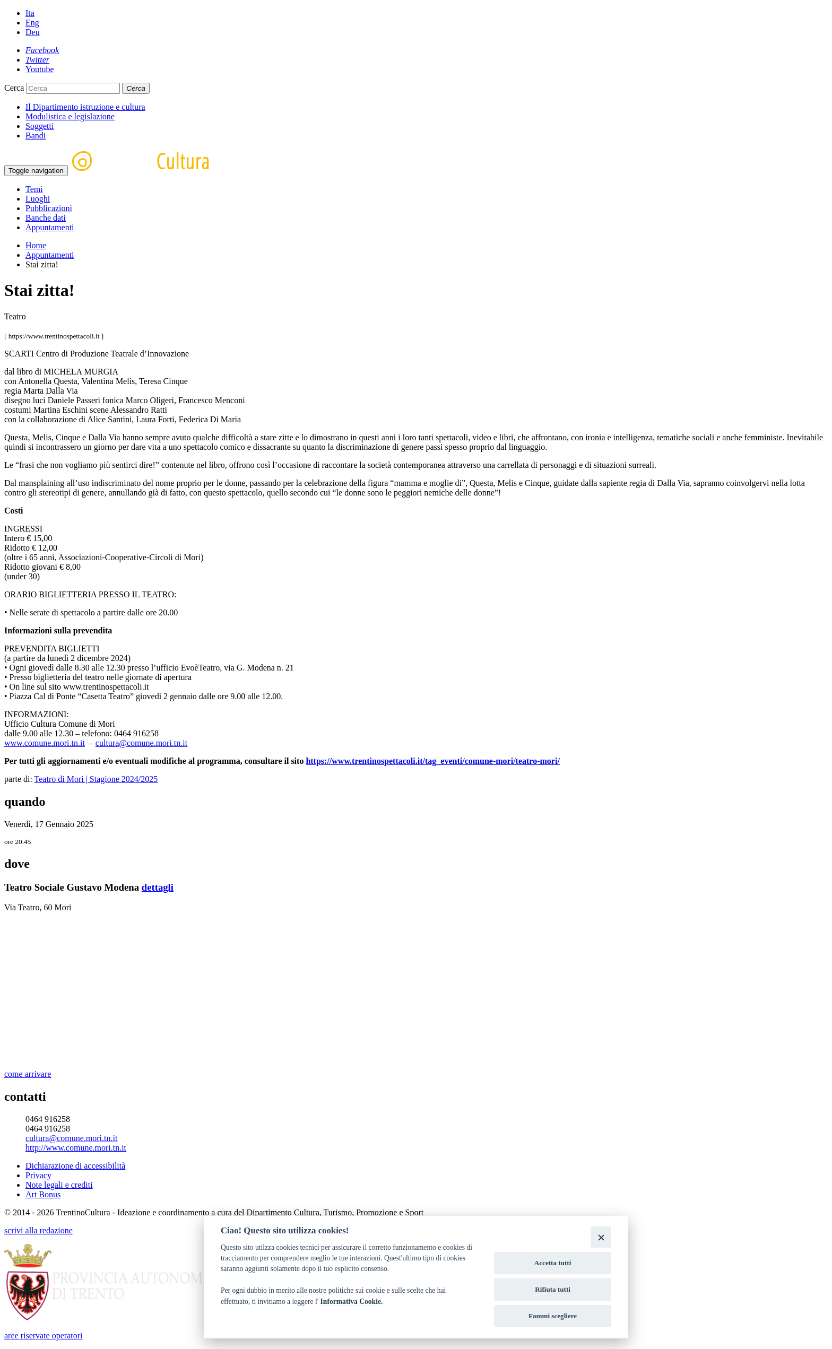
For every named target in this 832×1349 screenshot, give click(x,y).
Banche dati (45, 217)
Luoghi (37, 198)
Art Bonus (42, 1194)
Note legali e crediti (59, 1184)
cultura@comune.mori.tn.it (141, 742)
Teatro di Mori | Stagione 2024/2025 (96, 779)
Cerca (14, 87)
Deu (32, 32)
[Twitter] (37, 59)
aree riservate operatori (43, 1335)
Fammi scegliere (552, 1316)
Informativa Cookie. (351, 1302)
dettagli (158, 887)
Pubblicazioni (48, 208)
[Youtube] (39, 69)
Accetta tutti (552, 1263)
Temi (34, 189)
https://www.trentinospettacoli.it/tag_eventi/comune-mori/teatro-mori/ (432, 760)
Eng (32, 22)
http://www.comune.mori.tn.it (75, 1147)
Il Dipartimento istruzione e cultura (85, 106)
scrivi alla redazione (38, 1230)
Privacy (38, 1175)
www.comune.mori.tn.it (44, 742)
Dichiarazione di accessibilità (75, 1165)
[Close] (601, 1236)
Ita (29, 13)
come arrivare (27, 1073)
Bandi (35, 135)
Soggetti (39, 125)
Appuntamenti (49, 227)
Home (35, 245)
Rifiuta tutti (552, 1289)
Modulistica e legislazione (70, 116)
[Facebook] (42, 50)
